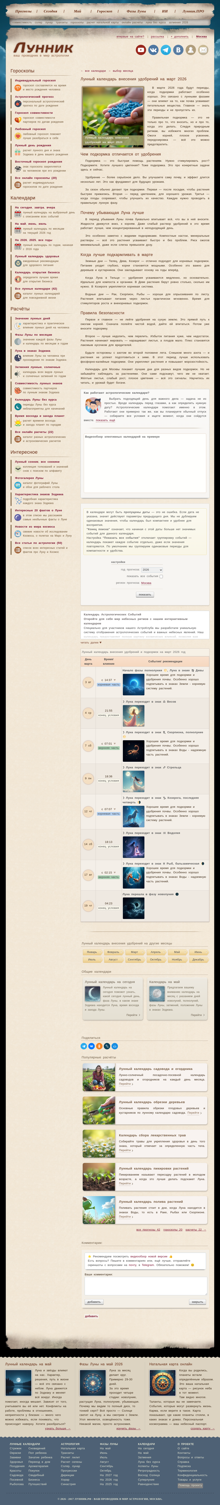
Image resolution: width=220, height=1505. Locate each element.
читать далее (91, 643)
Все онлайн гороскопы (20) (36, 178)
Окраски (15, 1453)
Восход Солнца (149, 1475)
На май (20, 224)
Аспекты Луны (148, 1466)
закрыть (197, 1301)
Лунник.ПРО (193, 11)
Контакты (184, 1453)
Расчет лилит (70, 1457)
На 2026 (21, 240)
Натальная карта (73, 1448)
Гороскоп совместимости (34, 113)
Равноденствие (148, 1484)
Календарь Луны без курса (36, 399)
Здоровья (16, 1462)
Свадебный (36, 1475)
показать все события (142, 576)
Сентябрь (134, 959)
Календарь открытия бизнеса (37, 272)
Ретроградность (149, 1470)
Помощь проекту (190, 1485)
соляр (38, 22)
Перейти (132, 1015)
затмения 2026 (178, 22)
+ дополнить (180, 36)
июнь (32, 224)
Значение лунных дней (32, 318)
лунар (49, 22)
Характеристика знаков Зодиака (39, 494)
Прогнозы (23, 11)
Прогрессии (69, 1470)
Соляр (65, 1466)
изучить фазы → (128, 1428)
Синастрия (68, 1484)
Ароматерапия (38, 1466)
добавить (94, 1301)
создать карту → (203, 1428)
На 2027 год (109, 1475)
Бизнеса (34, 1479)
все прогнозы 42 (148, 1229)
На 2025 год (109, 1484)
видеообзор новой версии (148, 1256)
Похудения (17, 1466)
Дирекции (67, 1475)
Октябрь (155, 959)
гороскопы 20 (172, 1229)
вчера (51, 207)
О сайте (183, 1448)
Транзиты (67, 1453)
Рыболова (17, 1484)
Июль (92, 959)
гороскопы (77, 22)
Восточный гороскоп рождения (38, 161)
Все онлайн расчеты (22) (34, 432)
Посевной (16, 1479)
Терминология (187, 1470)
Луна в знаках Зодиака (32, 351)
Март (134, 952)
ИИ (165, 11)
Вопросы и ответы (191, 1457)
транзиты (62, 22)
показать (145, 594)
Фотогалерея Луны (29, 478)
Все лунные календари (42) (36, 288)
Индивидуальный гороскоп (35, 80)
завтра (39, 207)
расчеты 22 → (196, 1229)
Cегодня (50, 11)
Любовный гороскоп (30, 129)
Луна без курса (149, 1462)
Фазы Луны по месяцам (33, 335)
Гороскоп (104, 11)
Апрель (156, 952)
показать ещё (105, 420)
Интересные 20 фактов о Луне (38, 510)
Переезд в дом (39, 1462)
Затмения (144, 1457)
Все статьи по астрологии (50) (38, 543)
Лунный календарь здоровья (37, 256)
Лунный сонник (26, 462)
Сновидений (36, 1448)
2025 (32, 240)
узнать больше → (58, 1428)
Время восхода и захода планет (39, 416)
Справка (183, 1462)
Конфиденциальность (193, 1475)
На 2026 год (109, 1479)
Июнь (198, 952)
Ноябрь (177, 959)
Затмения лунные (28, 367)
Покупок (34, 1470)
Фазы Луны (136, 11)
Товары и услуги (190, 1479)
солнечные (52, 367)
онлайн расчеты (132, 22)
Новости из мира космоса (35, 526)
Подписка (184, 1466)
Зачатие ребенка (40, 1457)
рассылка (157, 36)
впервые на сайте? (130, 36)
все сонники (50, 462)
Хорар (65, 1479)
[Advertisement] (43, 590)
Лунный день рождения (33, 145)
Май (77, 11)
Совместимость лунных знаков (38, 383)
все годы (45, 240)
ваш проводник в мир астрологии (41, 55)
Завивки (15, 1457)
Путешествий (37, 1484)
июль (43, 224)
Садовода (16, 1475)
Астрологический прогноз (34, 97)
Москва (201, 36)
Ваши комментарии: (145, 1284)
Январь (92, 952)
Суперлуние (146, 1479)
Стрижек (15, 1448)
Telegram (148, 1265)
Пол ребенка (37, 1453)
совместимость (22, 22)
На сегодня (23, 207)
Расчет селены (71, 1462)
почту (132, 1265)
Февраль (113, 952)
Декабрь (198, 959)
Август (113, 959)
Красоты (15, 1470)
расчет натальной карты (103, 22)
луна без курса (156, 22)
